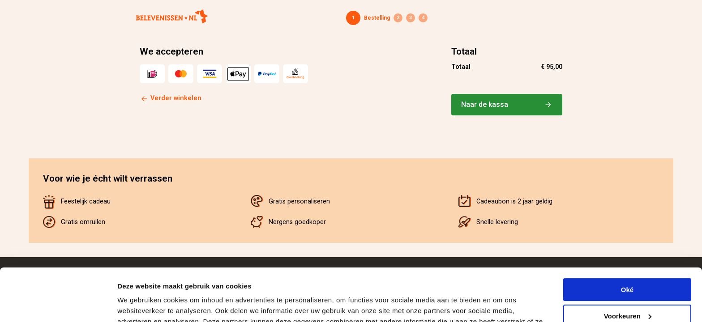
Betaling (410, 18)
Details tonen (138, 304)
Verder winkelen (175, 98)
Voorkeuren (627, 263)
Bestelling (377, 18)
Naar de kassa (506, 104)
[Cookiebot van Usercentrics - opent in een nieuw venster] (58, 304)
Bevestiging (423, 18)
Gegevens (398, 18)
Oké (627, 237)
